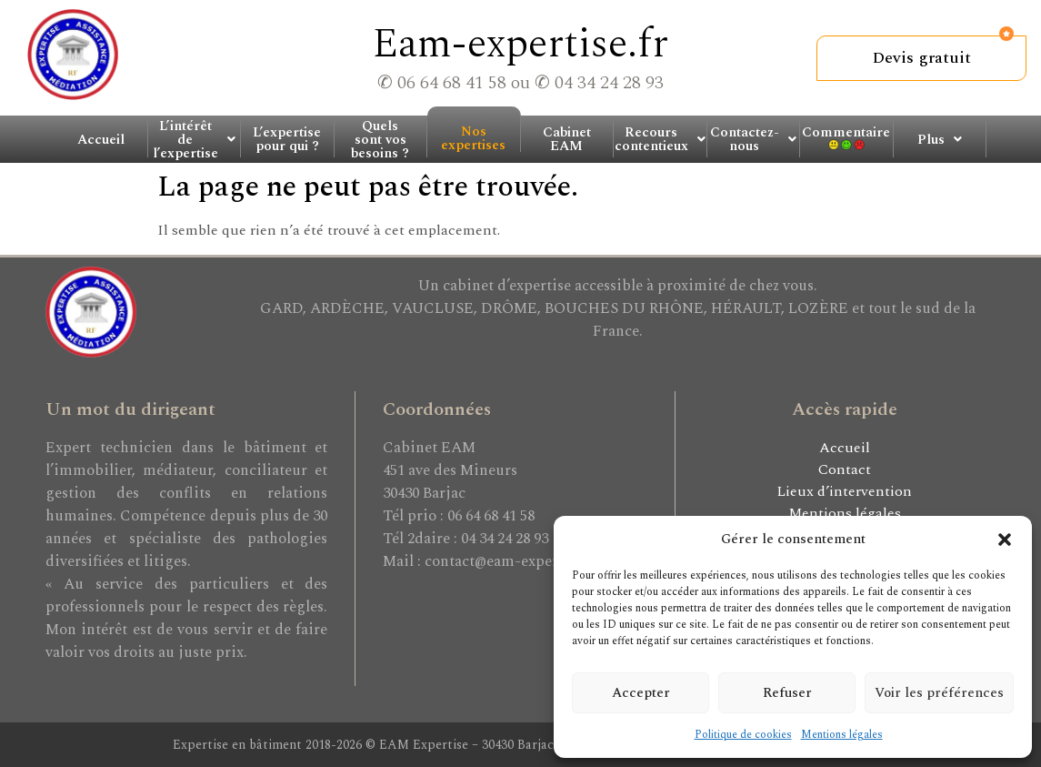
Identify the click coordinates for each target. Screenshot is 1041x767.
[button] (1005, 539)
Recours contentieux (660, 139)
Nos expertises (473, 136)
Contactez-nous (753, 139)
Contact (844, 469)
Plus (939, 139)
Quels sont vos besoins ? (380, 139)
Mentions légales (842, 734)
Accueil (101, 139)
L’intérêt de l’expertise (194, 139)
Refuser (787, 692)
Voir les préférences (939, 692)
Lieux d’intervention (844, 491)
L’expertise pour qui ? (287, 139)
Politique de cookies (743, 734)
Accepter (641, 692)
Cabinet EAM (567, 139)
